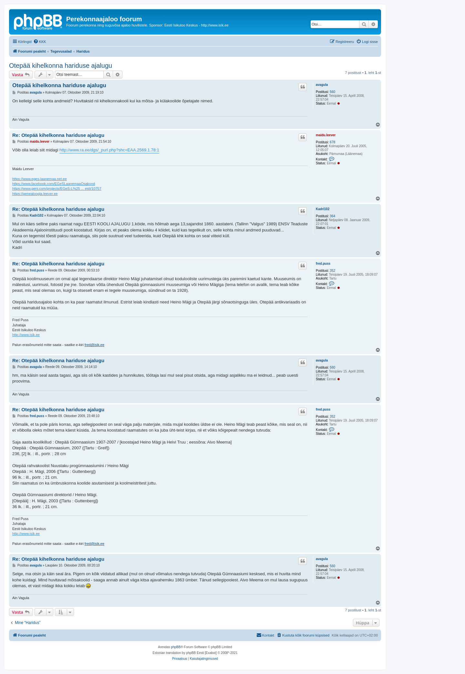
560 (332, 92)
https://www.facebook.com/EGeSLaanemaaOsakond (53, 184)
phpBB (176, 647)
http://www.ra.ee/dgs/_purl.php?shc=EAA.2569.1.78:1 (109, 150)
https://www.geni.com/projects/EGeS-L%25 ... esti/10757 (56, 188)
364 (332, 216)
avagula (322, 85)
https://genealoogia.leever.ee (35, 194)
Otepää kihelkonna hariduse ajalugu (60, 65)
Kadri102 (322, 209)
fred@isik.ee (94, 345)
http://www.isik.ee (26, 335)
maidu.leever (326, 135)
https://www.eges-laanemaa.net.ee (39, 179)
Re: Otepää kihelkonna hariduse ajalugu (58, 135)
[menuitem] (39, 42)
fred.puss (323, 263)
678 (332, 142)
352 (332, 270)
